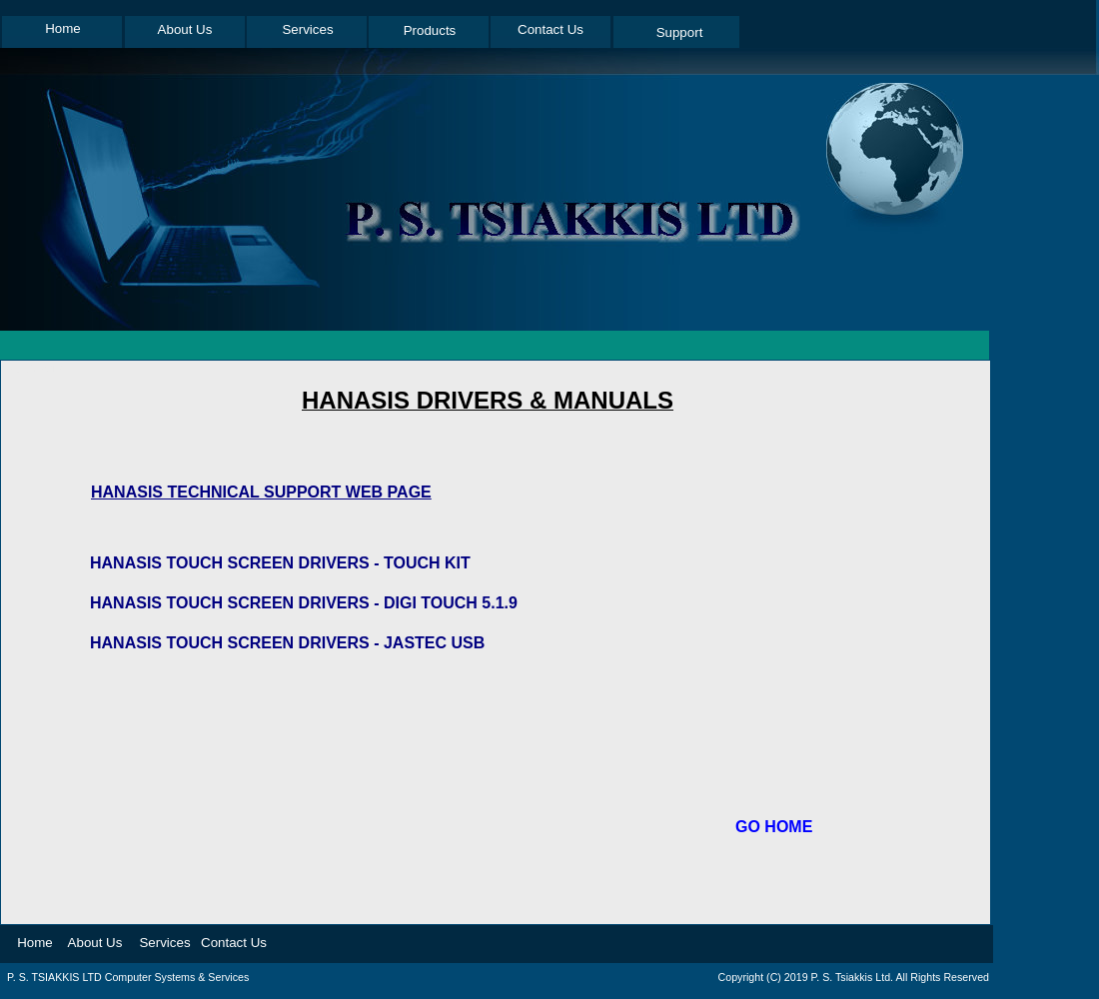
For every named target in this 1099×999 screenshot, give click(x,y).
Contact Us (550, 29)
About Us (185, 29)
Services (307, 29)
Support (679, 32)
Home (63, 28)
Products (430, 30)
